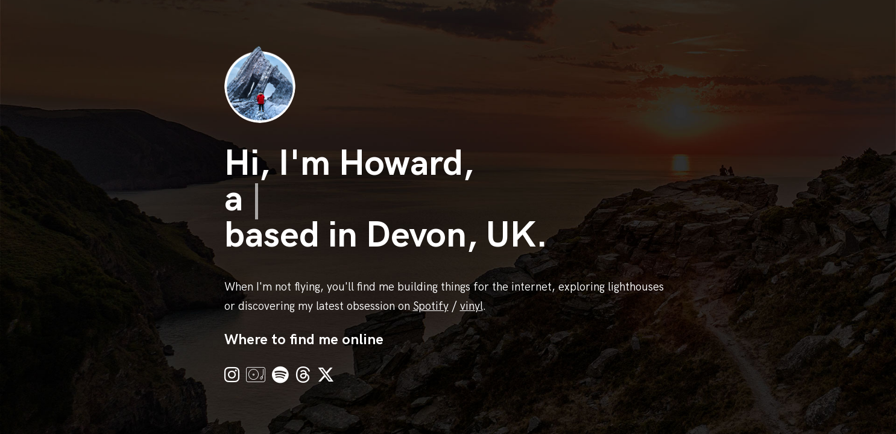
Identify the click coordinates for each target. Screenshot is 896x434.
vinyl (471, 306)
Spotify (431, 306)
